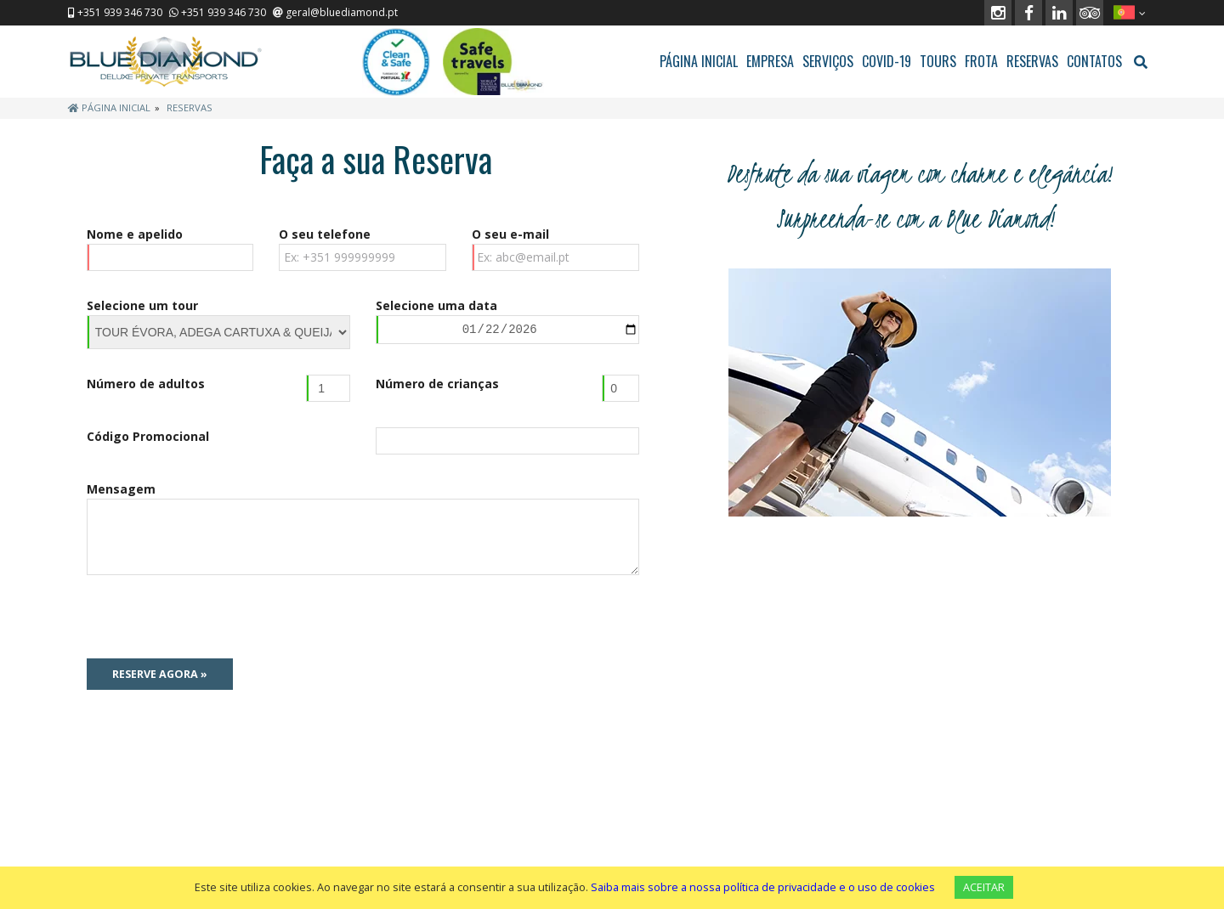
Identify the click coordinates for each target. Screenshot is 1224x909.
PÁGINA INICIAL (699, 61)
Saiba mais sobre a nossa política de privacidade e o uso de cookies (763, 887)
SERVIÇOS (827, 61)
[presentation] (216, 617)
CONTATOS (1094, 61)
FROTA (981, 61)
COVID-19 (886, 61)
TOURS (938, 61)
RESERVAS (1032, 61)
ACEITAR (984, 887)
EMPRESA (770, 61)
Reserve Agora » (159, 674)
